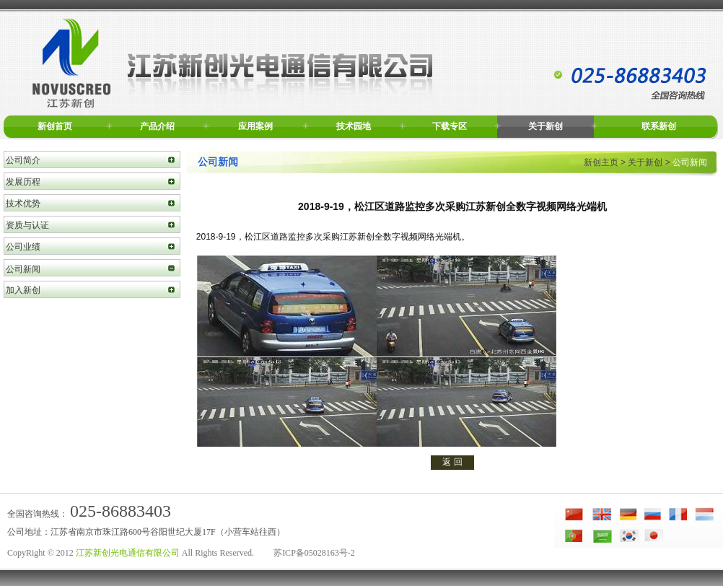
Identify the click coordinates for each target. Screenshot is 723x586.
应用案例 (255, 126)
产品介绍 (157, 126)
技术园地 (353, 126)
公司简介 (23, 160)
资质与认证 (27, 225)
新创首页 (55, 126)
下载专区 (449, 126)
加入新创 (23, 290)
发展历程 (23, 182)
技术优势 (23, 203)
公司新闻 (23, 269)
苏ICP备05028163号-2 (314, 553)
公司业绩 (23, 247)
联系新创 (658, 126)
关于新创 (545, 126)
